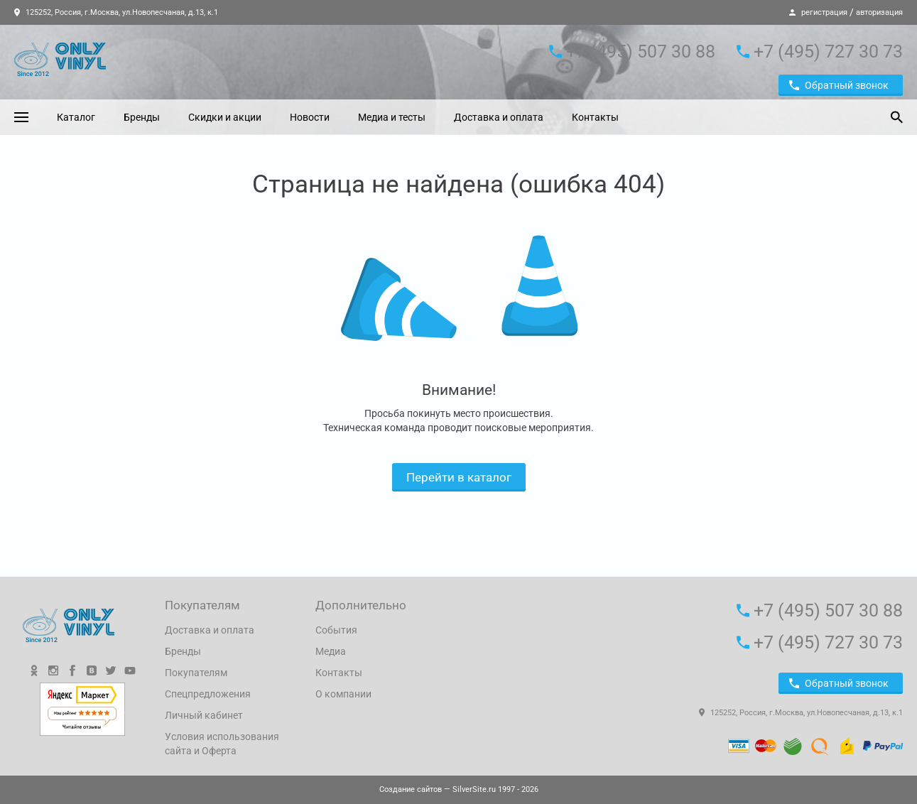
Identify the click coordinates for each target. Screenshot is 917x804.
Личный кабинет (204, 715)
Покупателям (196, 672)
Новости (310, 117)
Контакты (595, 117)
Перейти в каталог (458, 477)
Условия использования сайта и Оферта (222, 743)
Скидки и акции (224, 117)
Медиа (330, 651)
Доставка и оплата (498, 117)
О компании (343, 694)
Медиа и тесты (391, 117)
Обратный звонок (839, 85)
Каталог (76, 117)
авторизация (879, 12)
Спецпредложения (208, 694)
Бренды (142, 117)
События (336, 630)
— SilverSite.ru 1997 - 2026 (458, 789)
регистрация (824, 12)
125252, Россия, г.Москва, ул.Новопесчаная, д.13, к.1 (116, 12)
